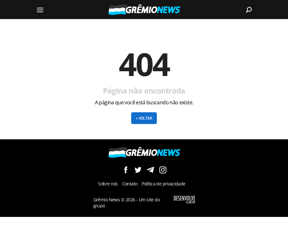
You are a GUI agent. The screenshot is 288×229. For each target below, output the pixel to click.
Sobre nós (107, 184)
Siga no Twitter (138, 170)
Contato (129, 184)
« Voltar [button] (144, 118)
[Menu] (40, 9)
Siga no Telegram (150, 170)
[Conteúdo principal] (144, 108)
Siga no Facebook (126, 170)
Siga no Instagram (163, 170)
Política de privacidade (163, 184)
